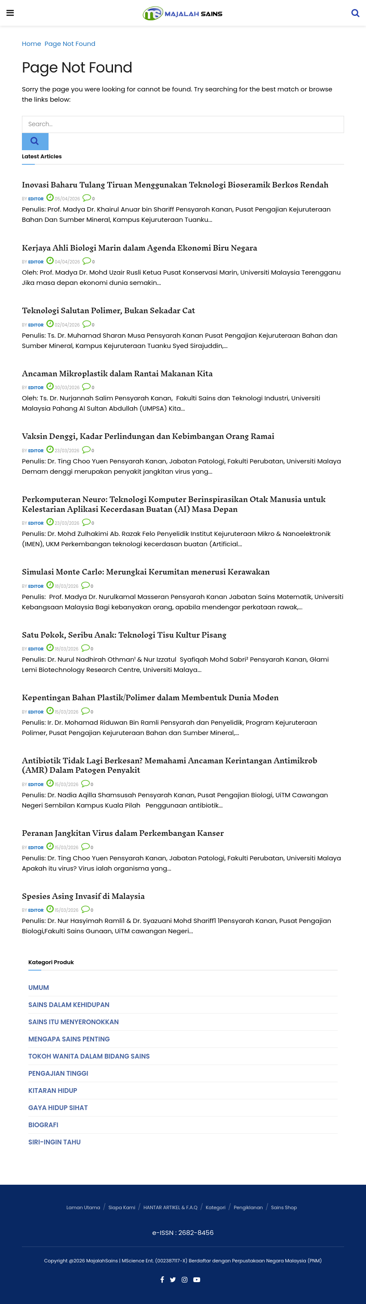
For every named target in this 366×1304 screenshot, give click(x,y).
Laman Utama (84, 1207)
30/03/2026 (63, 387)
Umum (38, 987)
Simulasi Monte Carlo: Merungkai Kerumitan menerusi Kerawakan (146, 572)
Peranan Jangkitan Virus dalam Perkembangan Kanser (123, 833)
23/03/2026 (62, 451)
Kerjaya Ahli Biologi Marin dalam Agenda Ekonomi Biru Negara (139, 248)
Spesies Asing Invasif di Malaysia (83, 896)
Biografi (43, 1124)
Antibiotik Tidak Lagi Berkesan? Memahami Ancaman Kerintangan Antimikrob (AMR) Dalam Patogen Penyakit (169, 765)
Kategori (216, 1207)
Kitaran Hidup (52, 1090)
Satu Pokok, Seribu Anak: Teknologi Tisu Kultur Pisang (124, 635)
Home (31, 43)
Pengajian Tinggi (58, 1073)
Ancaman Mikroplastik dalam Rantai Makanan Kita (117, 373)
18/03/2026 (62, 586)
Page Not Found (70, 43)
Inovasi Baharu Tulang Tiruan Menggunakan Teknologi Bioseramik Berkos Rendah (175, 185)
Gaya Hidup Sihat (58, 1107)
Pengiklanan (248, 1207)
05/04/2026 (63, 199)
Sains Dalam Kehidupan (69, 1004)
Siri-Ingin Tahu (54, 1142)
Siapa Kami (121, 1207)
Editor (36, 199)
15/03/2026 (62, 712)
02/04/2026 (63, 325)
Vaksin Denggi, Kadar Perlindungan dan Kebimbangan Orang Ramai (148, 436)
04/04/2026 (63, 262)
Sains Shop (284, 1207)
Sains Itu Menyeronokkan (73, 1021)
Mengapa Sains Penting (69, 1039)
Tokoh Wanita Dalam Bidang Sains (89, 1056)
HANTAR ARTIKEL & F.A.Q (170, 1207)
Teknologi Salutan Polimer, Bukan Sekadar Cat (108, 310)
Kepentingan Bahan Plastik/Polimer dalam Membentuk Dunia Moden (150, 697)
